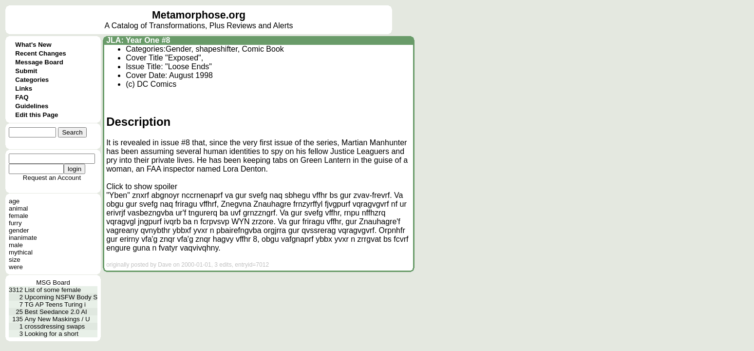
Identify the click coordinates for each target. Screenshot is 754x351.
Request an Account (52, 177)
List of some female (53, 289)
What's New (33, 44)
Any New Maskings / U (57, 319)
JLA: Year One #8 (138, 40)
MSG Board (53, 282)
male (16, 245)
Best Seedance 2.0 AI (56, 311)
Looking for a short (51, 333)
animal (18, 208)
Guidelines (31, 106)
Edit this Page (36, 114)
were (16, 267)
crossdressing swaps (55, 326)
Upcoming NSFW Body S (61, 297)
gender (19, 230)
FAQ (21, 97)
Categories (32, 79)
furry (15, 223)
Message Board (39, 62)
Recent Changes (40, 53)
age (14, 201)
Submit (26, 71)
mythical (21, 252)
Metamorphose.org (198, 15)
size (14, 259)
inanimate (23, 237)
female (18, 215)
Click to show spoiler (141, 186)
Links (23, 88)
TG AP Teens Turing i (55, 304)
